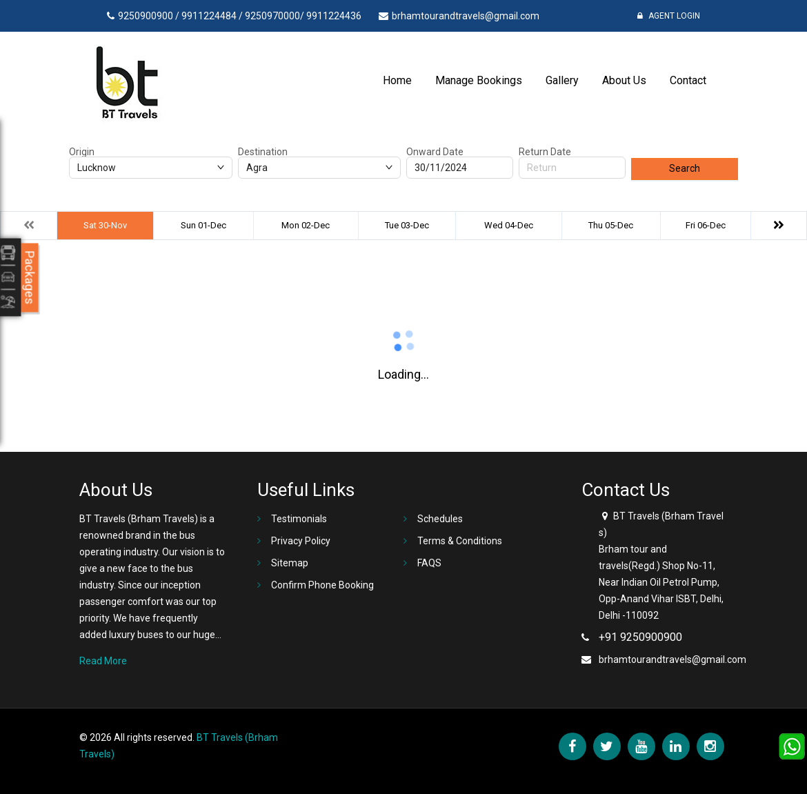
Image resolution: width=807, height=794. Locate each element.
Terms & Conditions (459, 540)
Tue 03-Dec (407, 225)
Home (397, 80)
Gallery (562, 80)
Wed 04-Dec (508, 225)
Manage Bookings (478, 80)
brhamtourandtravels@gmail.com (672, 659)
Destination (263, 152)
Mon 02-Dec (305, 225)
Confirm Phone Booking (322, 584)
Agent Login (668, 16)
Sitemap (289, 562)
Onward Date (435, 152)
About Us (624, 80)
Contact (688, 80)
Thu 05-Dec (610, 225)
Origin (81, 152)
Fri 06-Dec (706, 225)
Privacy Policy (300, 540)
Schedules (440, 518)
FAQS (429, 562)
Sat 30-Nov (105, 225)
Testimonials (299, 518)
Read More (103, 660)
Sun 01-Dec (203, 225)
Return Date (545, 152)
